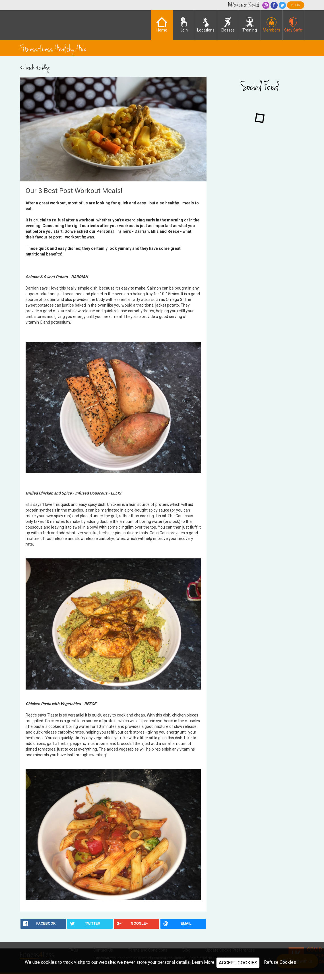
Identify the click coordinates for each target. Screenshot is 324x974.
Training (249, 24)
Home (161, 24)
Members (271, 24)
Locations (205, 24)
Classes (228, 24)
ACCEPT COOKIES (238, 962)
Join (184, 24)
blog (295, 5)
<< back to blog (35, 67)
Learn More (203, 962)
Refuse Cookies (280, 962)
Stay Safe (293, 24)
